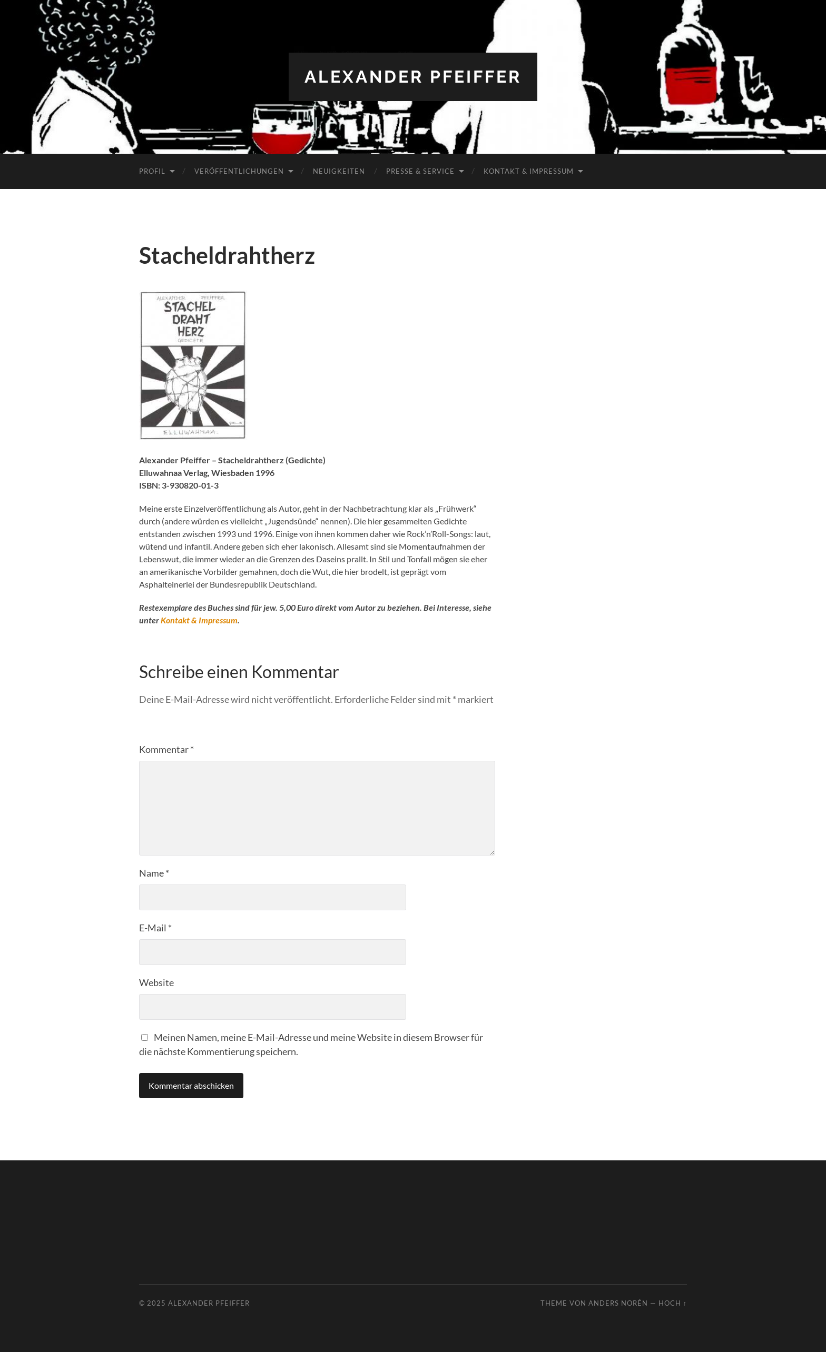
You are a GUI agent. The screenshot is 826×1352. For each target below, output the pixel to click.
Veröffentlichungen (239, 171)
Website (156, 982)
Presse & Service (420, 171)
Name (154, 873)
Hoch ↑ (672, 1303)
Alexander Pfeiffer (413, 76)
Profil (152, 171)
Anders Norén (618, 1303)
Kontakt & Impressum (529, 171)
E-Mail (155, 927)
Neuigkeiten (339, 171)
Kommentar (166, 749)
